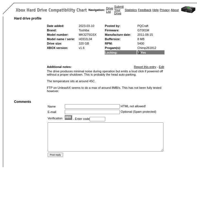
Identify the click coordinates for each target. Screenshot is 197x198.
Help (155, 10)
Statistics (131, 10)
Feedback (144, 10)
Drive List (109, 10)
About (175, 10)
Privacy (165, 10)
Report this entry (145, 66)
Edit (161, 66)
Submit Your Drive (119, 10)
